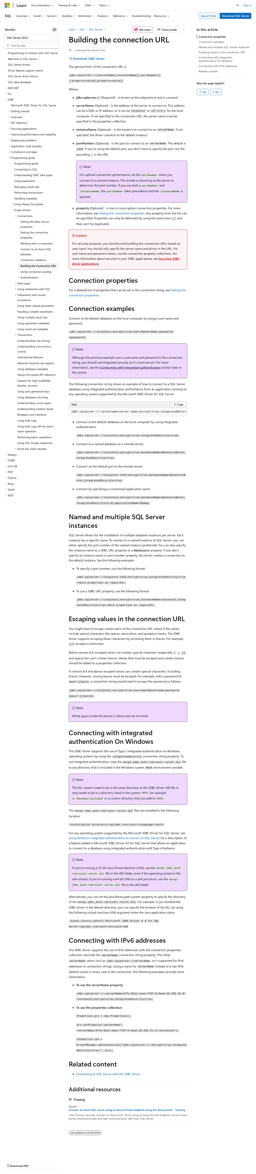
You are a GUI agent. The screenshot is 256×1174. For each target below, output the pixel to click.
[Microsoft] (7, 5)
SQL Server (95, 29)
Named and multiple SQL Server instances (224, 47)
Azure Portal (208, 16)
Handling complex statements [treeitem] (35, 311)
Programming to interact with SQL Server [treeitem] (33, 53)
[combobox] (32, 38)
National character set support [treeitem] (35, 363)
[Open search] (237, 5)
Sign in (247, 5)
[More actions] (183, 29)
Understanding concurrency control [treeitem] (34, 348)
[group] (128, 412)
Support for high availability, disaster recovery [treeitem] (34, 383)
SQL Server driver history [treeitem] (23, 76)
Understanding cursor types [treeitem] (34, 403)
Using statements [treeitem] (24, 181)
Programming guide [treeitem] (26, 163)
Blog (53, 1162)
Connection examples (211, 42)
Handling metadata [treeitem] (25, 198)
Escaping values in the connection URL (222, 52)
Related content (208, 71)
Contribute (70, 1162)
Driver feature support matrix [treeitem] (25, 70)
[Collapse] (54, 29)
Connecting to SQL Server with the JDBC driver (108, 1074)
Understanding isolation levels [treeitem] (35, 409)
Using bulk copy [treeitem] (27, 420)
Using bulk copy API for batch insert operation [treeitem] (35, 428)
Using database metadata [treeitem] (32, 369)
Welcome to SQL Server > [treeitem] (23, 59)
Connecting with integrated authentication (130, 367)
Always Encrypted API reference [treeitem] (36, 375)
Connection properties (212, 37)
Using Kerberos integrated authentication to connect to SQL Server (114, 838)
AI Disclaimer (12, 1162)
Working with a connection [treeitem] (36, 243)
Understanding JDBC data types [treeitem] (33, 175)
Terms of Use (143, 1162)
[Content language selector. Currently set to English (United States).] (23, 1152)
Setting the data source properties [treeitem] (34, 224)
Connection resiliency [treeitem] (33, 260)
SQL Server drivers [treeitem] (19, 64)
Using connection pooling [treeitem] (35, 272)
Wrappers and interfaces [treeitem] (32, 414)
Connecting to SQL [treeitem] (25, 169)
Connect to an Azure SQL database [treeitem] (35, 251)
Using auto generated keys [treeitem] (33, 391)
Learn (72, 29)
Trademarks (163, 1162)
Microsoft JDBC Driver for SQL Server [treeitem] (33, 105)
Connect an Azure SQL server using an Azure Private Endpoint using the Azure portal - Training (127, 1110)
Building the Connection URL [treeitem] (38, 266)
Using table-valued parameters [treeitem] (35, 306)
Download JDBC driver (89, 58)
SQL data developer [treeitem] (20, 82)
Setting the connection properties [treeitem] (34, 235)
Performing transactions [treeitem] (28, 192)
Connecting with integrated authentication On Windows (215, 59)
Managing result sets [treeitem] (26, 187)
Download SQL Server (235, 16)
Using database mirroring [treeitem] (32, 397)
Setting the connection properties (122, 213)
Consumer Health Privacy (113, 1162)
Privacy (86, 1162)
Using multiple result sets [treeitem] (32, 317)
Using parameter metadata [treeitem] (33, 323)
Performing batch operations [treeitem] (34, 437)
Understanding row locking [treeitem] (33, 341)
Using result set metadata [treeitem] (32, 329)
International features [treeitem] (30, 357)
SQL (82, 29)
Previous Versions (35, 1162)
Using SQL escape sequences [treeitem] (34, 443)
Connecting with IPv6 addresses (218, 66)
